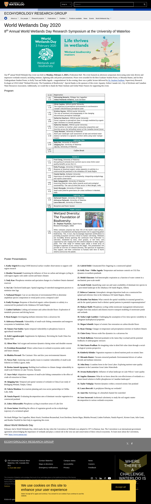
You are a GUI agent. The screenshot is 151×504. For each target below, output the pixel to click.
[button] (127, 4)
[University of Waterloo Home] (14, 4)
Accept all (120, 487)
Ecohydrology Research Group (29, 441)
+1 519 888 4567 (14, 468)
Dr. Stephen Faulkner (116, 80)
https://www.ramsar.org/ (18, 434)
